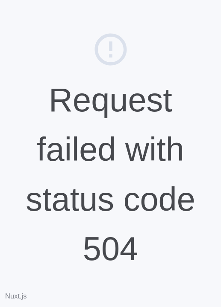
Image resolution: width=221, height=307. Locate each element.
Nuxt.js (16, 296)
